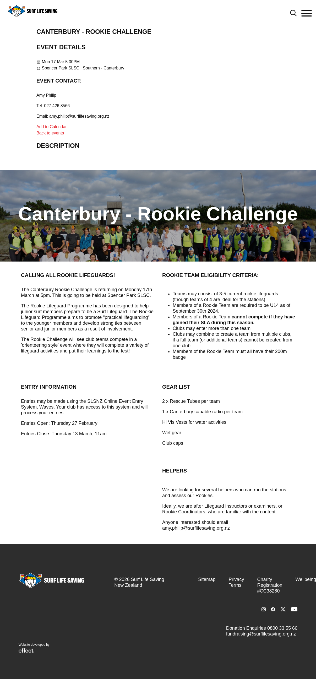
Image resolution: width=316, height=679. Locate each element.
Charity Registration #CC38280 (269, 585)
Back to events (50, 133)
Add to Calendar (51, 126)
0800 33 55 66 (282, 628)
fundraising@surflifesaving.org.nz (261, 634)
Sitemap (206, 579)
